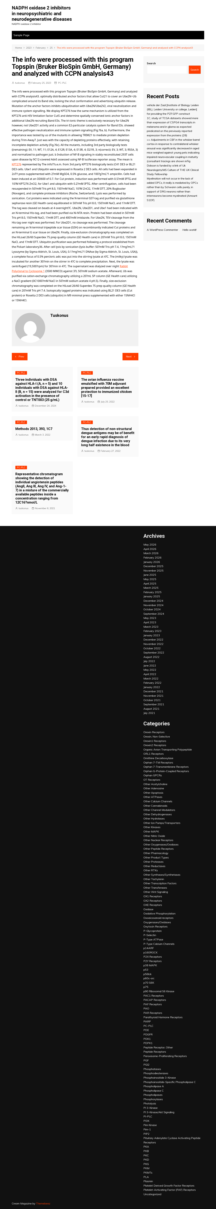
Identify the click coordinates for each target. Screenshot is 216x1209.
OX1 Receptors (152, 896)
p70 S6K (148, 982)
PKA (146, 1146)
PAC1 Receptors (153, 995)
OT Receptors (151, 779)
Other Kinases (151, 827)
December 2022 (153, 639)
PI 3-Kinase (150, 1107)
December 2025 (153, 566)
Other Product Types (156, 857)
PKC (146, 1155)
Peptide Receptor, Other (158, 1047)
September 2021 (153, 704)
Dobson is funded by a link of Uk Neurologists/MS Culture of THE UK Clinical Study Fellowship (173, 170)
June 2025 (149, 574)
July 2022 (149, 661)
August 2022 (151, 657)
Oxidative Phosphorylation (159, 913)
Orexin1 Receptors (154, 741)
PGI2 (146, 1064)
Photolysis (149, 1103)
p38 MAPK (150, 965)
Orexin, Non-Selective (156, 736)
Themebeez (43, 1203)
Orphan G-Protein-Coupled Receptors (166, 771)
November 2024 (153, 605)
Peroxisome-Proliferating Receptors (165, 1056)
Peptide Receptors (154, 1051)
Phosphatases (152, 1069)
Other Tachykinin (153, 879)
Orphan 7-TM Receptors (158, 762)
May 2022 (149, 669)
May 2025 (149, 579)
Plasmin (148, 1181)
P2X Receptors (152, 956)
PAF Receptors (152, 1004)
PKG (146, 1164)
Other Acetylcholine (155, 784)
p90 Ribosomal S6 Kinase (158, 991)
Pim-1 (147, 1129)
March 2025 (150, 587)
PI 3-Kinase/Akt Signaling (158, 1112)
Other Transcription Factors (160, 883)
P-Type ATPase (153, 939)
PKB (146, 1151)
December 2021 (153, 691)
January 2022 (151, 687)
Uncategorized (152, 1194)
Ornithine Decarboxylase (158, 758)
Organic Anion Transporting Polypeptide (167, 749)
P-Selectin (149, 935)
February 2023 (152, 631)
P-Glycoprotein (152, 931)
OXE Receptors (152, 905)
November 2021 (153, 695)
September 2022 (153, 652)
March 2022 (150, 678)
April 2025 (149, 583)
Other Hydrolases (154, 818)
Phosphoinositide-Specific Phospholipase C (169, 1082)
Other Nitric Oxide (154, 836)
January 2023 (151, 635)
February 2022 (152, 682)
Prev (21, 356)
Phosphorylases (153, 1099)
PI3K (146, 1120)
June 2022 (149, 665)
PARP (147, 1021)
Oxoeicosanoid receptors (158, 918)
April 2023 (149, 622)
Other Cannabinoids (155, 805)
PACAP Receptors (154, 1000)
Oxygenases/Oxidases (157, 922)
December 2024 (153, 600)
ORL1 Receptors (153, 753)
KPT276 (16, 164)
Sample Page (22, 35)
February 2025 (152, 592)
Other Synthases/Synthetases (161, 874)
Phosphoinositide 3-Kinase (159, 1077)
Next (129, 356)
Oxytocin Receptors (155, 926)
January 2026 (151, 562)
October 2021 (152, 700)
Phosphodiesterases (155, 1073)
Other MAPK (151, 831)
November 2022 (153, 644)
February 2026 (152, 557)
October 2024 (152, 609)
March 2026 (150, 553)
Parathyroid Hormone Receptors (163, 1017)
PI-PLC (147, 1116)
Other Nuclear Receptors (158, 840)
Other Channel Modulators (159, 810)
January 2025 (151, 596)
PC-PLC (62, 82)
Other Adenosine (153, 788)
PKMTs (147, 1172)
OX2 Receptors (152, 900)
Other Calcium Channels (157, 801)
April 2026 (149, 549)
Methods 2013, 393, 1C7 (33, 429)
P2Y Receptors (152, 961)
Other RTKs (150, 870)
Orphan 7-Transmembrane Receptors (166, 766)
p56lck (147, 974)
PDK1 (147, 1038)
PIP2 (146, 1133)
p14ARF (148, 948)
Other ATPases (152, 797)
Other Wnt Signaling (155, 892)
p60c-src (148, 978)
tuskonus (20, 82)
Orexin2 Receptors (154, 745)
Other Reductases (154, 866)
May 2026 (149, 544)
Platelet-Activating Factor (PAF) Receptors (169, 1189)
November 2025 (153, 570)
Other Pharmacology (155, 853)
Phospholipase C (153, 1090)
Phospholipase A (153, 1086)
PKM (146, 1168)
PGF (146, 1060)
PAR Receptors (152, 1013)
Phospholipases (153, 1094)
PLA (146, 1177)
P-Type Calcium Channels (158, 944)
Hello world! (189, 229)
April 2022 (149, 674)
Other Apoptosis (153, 792)
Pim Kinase (150, 1125)
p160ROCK (150, 952)
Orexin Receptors (154, 732)
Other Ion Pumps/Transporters (161, 823)
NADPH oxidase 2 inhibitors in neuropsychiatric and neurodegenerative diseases (42, 13)
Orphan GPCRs (152, 775)
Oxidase (148, 909)
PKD (146, 1159)
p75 (145, 987)
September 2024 (153, 613)
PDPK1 (148, 1043)
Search (151, 63)
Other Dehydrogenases (157, 814)
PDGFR (148, 1034)
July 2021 (149, 713)
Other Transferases (155, 887)
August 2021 (151, 708)
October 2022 (152, 648)
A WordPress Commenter (162, 229)
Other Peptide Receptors (158, 848)
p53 (145, 969)
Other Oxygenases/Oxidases (161, 844)
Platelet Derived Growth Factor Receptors (168, 1185)
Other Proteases (153, 861)
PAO (146, 1008)
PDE (146, 1030)
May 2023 (149, 618)
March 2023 (150, 626)
